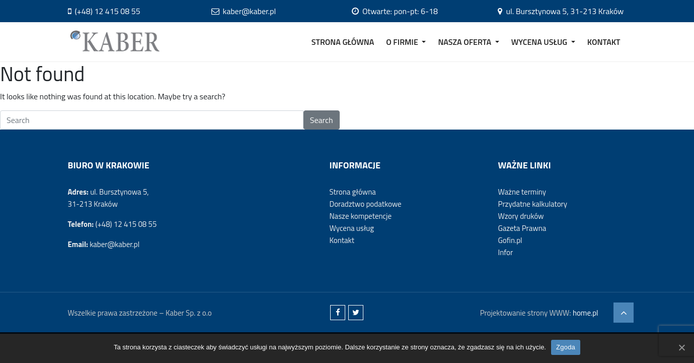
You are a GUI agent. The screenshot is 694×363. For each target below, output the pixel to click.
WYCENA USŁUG (540, 42)
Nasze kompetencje (360, 216)
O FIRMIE (403, 42)
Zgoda (565, 347)
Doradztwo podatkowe (365, 204)
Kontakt (341, 240)
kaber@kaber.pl (243, 11)
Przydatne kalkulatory (532, 204)
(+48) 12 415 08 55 (104, 11)
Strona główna (352, 192)
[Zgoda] (681, 347)
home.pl (585, 313)
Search (321, 120)
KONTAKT (604, 42)
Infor (505, 252)
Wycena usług (351, 228)
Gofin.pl (510, 240)
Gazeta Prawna (522, 228)
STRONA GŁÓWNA (343, 42)
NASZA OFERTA (465, 42)
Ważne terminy (522, 192)
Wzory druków (521, 216)
